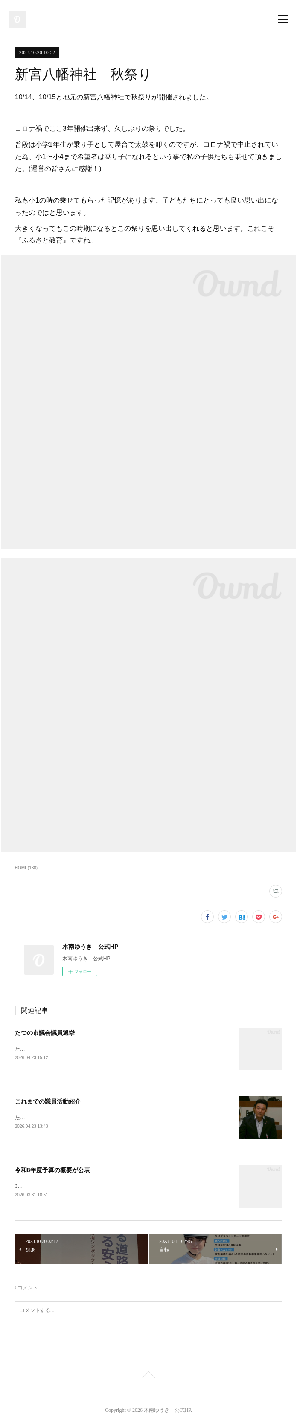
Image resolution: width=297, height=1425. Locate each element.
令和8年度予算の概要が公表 (52, 1171)
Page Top (148, 1377)
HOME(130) (26, 868)
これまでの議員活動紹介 (48, 1102)
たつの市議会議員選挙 (45, 1032)
